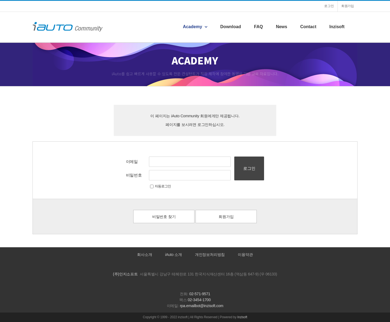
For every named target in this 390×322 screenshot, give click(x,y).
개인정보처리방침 (210, 254)
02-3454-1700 (199, 300)
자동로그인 (160, 186)
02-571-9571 (199, 294)
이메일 (132, 161)
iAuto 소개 (173, 254)
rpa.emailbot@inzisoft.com (201, 306)
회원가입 (226, 216)
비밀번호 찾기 (164, 216)
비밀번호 (134, 175)
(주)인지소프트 (125, 274)
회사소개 (144, 254)
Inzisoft (242, 317)
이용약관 (245, 254)
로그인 (249, 168)
